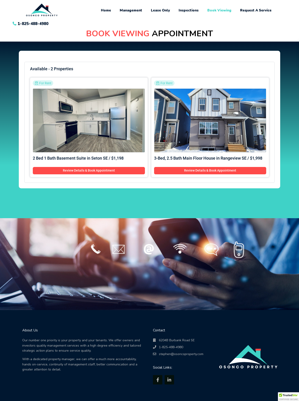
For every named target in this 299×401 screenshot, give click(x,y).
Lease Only (160, 10)
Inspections (189, 10)
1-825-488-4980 (33, 23)
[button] (288, 396)
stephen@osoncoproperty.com (181, 354)
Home (106, 10)
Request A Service (255, 10)
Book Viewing (219, 10)
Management (131, 10)
